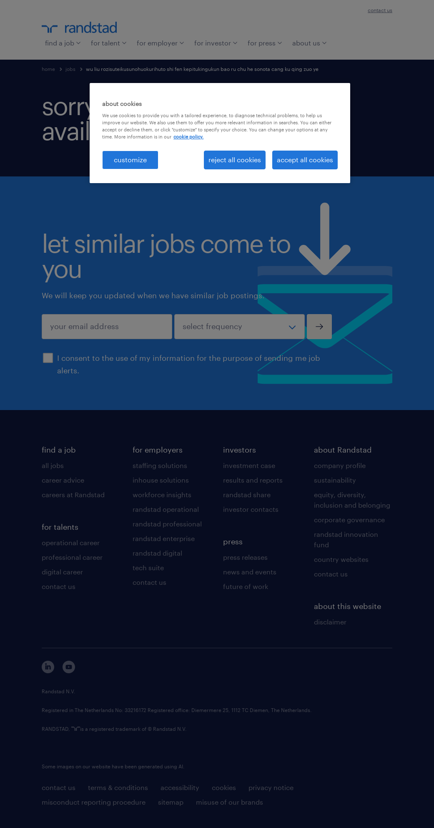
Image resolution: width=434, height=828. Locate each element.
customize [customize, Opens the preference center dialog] (130, 160)
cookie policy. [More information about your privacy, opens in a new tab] (188, 136)
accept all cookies (305, 160)
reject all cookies (234, 160)
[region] (220, 133)
